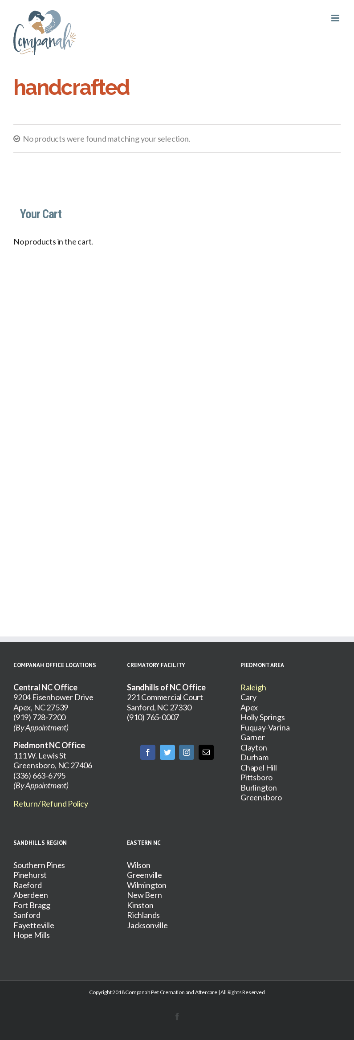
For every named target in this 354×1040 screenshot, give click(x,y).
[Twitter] (167, 752)
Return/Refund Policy (50, 803)
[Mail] (206, 752)
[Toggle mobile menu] (336, 18)
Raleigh (253, 687)
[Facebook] (147, 752)
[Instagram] (186, 752)
